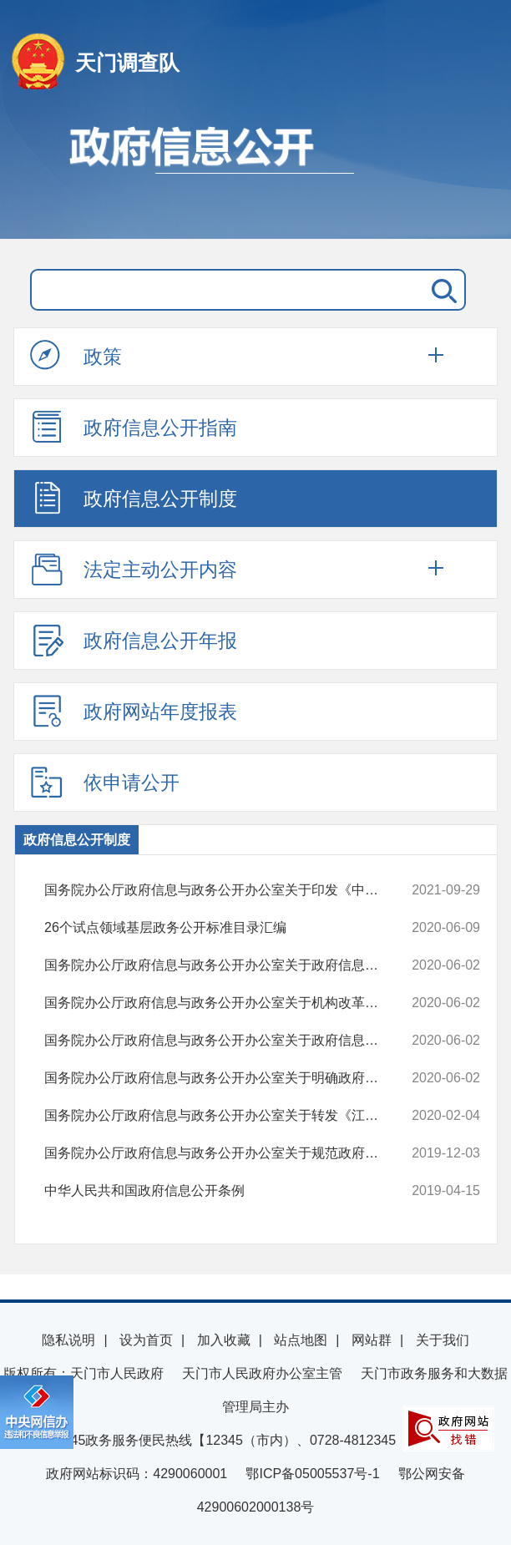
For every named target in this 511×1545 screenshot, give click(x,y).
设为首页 (146, 1340)
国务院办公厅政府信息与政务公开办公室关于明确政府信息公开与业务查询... (222, 1078)
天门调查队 (127, 62)
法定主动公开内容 (133, 568)
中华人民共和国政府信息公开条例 (222, 1191)
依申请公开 (105, 781)
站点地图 (300, 1340)
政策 (76, 355)
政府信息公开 (255, 173)
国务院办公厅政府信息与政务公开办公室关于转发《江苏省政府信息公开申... (222, 1116)
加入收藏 (223, 1340)
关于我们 (442, 1340)
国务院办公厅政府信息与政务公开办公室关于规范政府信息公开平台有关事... (222, 1153)
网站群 (372, 1340)
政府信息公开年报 (133, 639)
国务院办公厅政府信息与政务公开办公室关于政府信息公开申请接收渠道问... (222, 1041)
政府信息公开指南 (133, 426)
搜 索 (441, 289)
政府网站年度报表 (133, 710)
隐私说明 (68, 1340)
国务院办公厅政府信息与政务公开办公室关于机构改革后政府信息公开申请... (222, 1003)
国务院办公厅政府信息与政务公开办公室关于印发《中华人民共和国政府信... (222, 890)
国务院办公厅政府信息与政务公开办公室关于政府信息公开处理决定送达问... (222, 965)
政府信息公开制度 (133, 497)
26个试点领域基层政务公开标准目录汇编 (222, 928)
